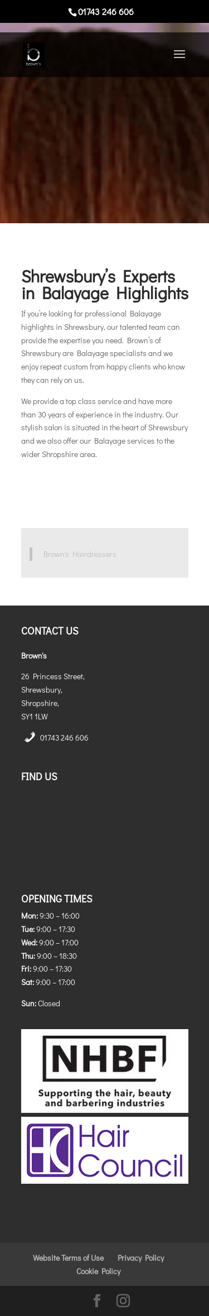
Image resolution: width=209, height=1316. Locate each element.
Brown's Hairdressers (79, 554)
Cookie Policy (98, 1271)
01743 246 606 (64, 737)
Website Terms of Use (68, 1257)
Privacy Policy (141, 1257)
